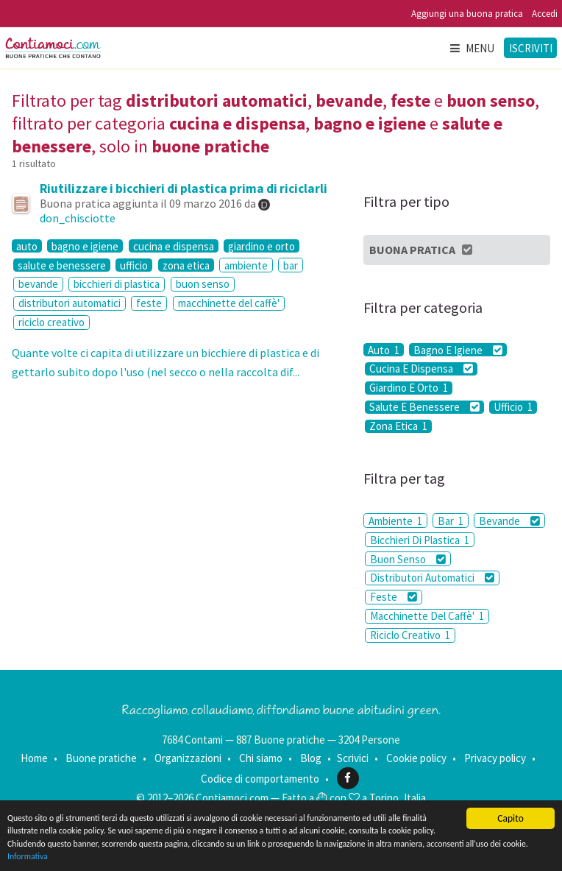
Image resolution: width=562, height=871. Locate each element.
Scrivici (353, 758)
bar (290, 265)
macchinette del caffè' (229, 303)
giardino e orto (261, 246)
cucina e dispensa (173, 246)
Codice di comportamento (260, 778)
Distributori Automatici (432, 578)
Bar (450, 521)
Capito (510, 809)
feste (149, 303)
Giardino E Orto (408, 388)
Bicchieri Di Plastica (419, 540)
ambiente (246, 265)
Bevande (509, 521)
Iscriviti (530, 48)
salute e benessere (62, 265)
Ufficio (513, 407)
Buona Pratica (421, 249)
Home (34, 758)
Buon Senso (408, 559)
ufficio (134, 265)
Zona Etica (398, 426)
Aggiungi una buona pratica (467, 13)
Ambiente (395, 521)
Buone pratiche (101, 758)
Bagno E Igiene (457, 349)
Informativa (209, 856)
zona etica (186, 265)
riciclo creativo (51, 322)
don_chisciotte (77, 218)
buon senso (203, 284)
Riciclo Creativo (410, 635)
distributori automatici (69, 303)
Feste (393, 597)
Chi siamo (260, 758)
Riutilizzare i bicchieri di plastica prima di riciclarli (183, 188)
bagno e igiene (84, 246)
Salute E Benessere (424, 407)
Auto (383, 349)
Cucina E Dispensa (421, 368)
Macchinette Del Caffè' (427, 616)
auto (27, 246)
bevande (38, 284)
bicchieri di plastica (117, 284)
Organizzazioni (187, 758)
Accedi (545, 13)
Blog (310, 758)
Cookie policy (416, 758)
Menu (471, 48)
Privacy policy (495, 758)
